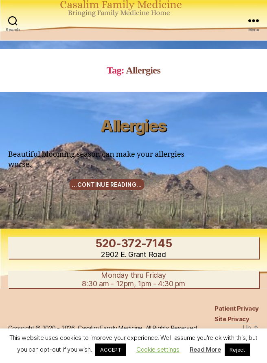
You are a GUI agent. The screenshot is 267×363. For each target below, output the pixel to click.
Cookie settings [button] (157, 349)
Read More (205, 349)
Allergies (133, 126)
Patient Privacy (236, 308)
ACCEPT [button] (110, 349)
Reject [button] (237, 349)
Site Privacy (231, 319)
